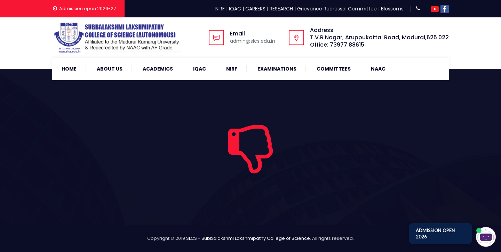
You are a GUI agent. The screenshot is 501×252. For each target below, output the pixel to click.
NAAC (378, 68)
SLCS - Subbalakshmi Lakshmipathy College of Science (248, 238)
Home (69, 68)
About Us (109, 68)
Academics (158, 68)
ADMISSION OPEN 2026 (435, 233)
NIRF (220, 8)
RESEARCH (281, 8)
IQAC (235, 8)
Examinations (276, 68)
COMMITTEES (334, 68)
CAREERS (255, 8)
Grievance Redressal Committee (337, 8)
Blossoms (392, 8)
